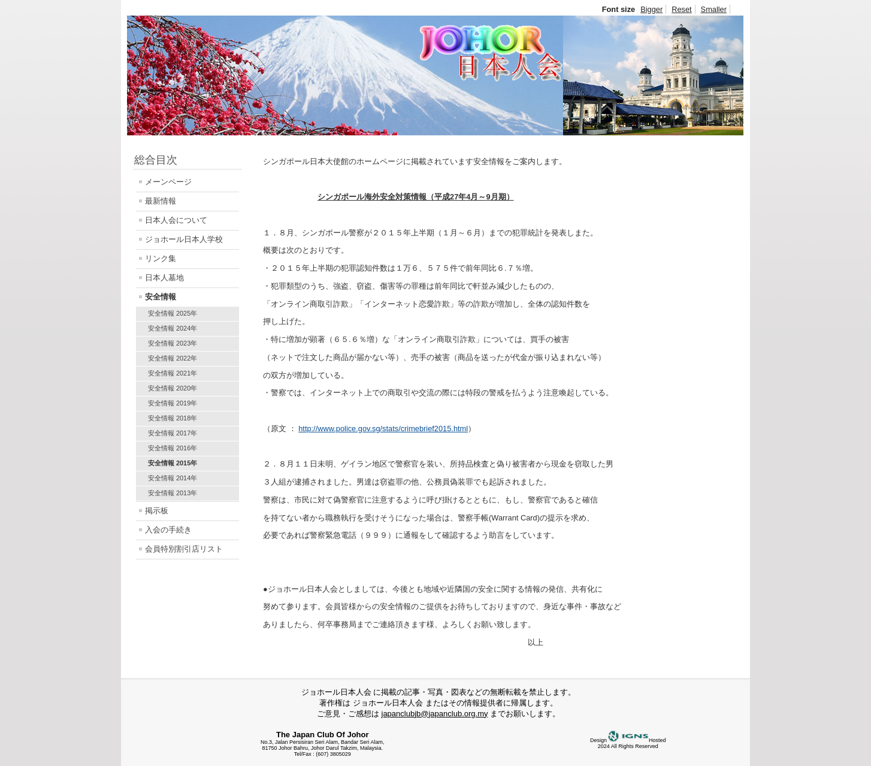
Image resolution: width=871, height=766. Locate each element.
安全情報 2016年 (172, 448)
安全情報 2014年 (172, 478)
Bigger (651, 9)
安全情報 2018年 (172, 418)
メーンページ (168, 181)
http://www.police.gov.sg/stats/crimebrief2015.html (383, 428)
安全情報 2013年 (172, 492)
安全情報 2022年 (172, 358)
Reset (681, 9)
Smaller (714, 9)
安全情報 (160, 296)
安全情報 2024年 (172, 328)
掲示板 (156, 510)
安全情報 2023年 (172, 343)
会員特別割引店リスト (184, 548)
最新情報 (160, 200)
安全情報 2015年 (172, 463)
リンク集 (160, 258)
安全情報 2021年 (172, 373)
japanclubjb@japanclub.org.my (435, 713)
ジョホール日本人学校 (184, 239)
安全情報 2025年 (172, 313)
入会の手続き (168, 529)
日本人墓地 (164, 277)
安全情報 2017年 (172, 433)
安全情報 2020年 (172, 388)
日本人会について (176, 220)
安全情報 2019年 (172, 403)
